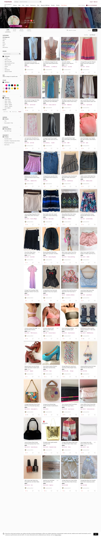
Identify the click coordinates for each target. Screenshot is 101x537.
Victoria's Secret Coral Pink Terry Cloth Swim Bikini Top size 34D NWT (49, 329)
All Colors (6, 82)
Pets (38, 5)
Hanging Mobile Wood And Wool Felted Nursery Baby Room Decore (88, 367)
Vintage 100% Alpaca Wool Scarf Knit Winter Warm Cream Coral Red (69, 443)
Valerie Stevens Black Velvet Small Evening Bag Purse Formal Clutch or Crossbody (32, 443)
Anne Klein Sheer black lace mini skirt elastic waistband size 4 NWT (30, 253)
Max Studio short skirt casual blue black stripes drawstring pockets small (50, 214)
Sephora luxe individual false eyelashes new (48, 481)
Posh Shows (64, 5)
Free (4, 121)
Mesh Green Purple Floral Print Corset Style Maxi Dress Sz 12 (69, 253)
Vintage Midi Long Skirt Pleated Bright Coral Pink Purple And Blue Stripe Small (88, 62)
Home (27, 5)
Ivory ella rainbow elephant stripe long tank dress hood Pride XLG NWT (68, 62)
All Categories (6, 37)
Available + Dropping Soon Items (11, 140)
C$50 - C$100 (7, 102)
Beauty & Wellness (45, 5)
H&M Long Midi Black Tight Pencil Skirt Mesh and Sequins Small (69, 138)
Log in (91, 1)
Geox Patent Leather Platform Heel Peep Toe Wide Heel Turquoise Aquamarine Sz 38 (50, 367)
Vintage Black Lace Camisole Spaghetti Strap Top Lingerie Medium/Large (50, 291)
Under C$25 (6, 99)
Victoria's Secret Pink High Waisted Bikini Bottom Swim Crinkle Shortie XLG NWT (31, 329)
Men (19, 5)
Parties (57, 5)
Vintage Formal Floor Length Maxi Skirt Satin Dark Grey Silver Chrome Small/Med (50, 138)
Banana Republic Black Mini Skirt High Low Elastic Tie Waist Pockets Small (50, 253)
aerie (5, 68)
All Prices (6, 97)
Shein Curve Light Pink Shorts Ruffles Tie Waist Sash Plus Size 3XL (88, 253)
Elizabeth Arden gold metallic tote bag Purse (50, 443)
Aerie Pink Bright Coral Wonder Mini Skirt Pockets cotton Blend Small (88, 138)
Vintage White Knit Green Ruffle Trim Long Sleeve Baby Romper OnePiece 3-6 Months (69, 481)
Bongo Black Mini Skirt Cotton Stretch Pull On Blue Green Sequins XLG (69, 214)
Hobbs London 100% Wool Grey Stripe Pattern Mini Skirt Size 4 (88, 176)
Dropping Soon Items (8, 142)
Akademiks (6, 69)
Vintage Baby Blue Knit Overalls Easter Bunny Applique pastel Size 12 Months (88, 481)
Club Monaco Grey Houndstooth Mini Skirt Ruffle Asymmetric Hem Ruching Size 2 (69, 176)
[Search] (29, 2)
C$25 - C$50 (7, 101)
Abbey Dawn (7, 59)
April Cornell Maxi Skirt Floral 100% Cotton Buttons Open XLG (88, 100)
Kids (23, 5)
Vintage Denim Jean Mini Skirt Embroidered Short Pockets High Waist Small (51, 176)
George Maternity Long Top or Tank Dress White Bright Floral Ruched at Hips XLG (69, 367)
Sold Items (6, 144)
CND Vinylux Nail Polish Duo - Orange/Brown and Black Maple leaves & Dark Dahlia (32, 481)
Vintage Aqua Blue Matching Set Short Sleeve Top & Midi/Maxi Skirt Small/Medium (51, 100)
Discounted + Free (8, 123)
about (89, 30)
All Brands (6, 56)
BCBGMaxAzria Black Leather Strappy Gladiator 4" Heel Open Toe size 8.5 (88, 329)
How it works (81, 5)
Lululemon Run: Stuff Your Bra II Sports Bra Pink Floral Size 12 (69, 291)
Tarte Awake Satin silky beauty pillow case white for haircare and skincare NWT (86, 443)
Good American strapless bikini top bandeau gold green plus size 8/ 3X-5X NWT (68, 329)
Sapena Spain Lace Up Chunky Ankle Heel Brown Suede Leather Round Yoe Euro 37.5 (32, 367)
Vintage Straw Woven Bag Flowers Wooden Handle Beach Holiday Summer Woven (50, 405)
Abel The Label (7, 61)
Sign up (95, 1)
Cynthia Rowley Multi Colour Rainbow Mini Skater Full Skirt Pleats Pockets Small (88, 214)
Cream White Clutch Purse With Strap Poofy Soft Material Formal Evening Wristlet (88, 405)
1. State (5, 58)
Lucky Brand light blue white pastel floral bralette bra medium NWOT (87, 291)
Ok (95, 534)
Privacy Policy (58, 535)
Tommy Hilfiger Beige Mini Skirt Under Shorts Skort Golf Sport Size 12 (32, 214)
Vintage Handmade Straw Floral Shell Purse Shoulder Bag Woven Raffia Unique (32, 405)
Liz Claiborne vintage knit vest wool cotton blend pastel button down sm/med (50, 62)
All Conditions (7, 129)
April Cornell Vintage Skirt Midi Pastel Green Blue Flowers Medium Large (32, 100)
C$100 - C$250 (7, 104)
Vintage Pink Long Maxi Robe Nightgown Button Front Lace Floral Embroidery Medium (31, 291)
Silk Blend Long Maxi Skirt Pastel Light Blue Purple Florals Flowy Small (69, 100)
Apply (19, 111)
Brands (53, 5)
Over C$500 (7, 108)
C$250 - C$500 (7, 106)
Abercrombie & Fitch (8, 63)
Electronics (33, 5)
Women (15, 5)
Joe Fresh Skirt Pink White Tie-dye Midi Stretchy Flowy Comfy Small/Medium (32, 138)
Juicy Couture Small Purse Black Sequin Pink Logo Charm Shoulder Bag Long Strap (69, 405)
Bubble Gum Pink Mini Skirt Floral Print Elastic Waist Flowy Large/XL (32, 176)
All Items (5, 119)
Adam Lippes (7, 64)
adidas (5, 66)
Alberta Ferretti (7, 71)
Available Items (7, 138)
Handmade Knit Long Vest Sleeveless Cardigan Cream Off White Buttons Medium (32, 62)
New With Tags (7, 131)
